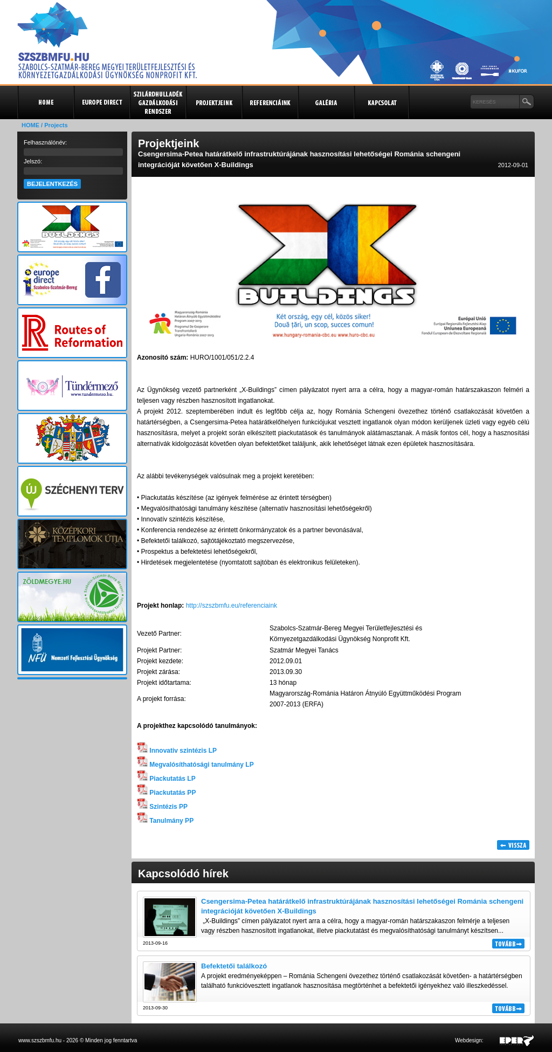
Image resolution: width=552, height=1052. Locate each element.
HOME (30, 125)
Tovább (508, 943)
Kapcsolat (382, 102)
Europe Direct (101, 102)
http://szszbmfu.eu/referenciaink (231, 605)
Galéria (326, 102)
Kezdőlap (45, 102)
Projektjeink (213, 102)
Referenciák (270, 102)
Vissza (513, 845)
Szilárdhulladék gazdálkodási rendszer (157, 102)
